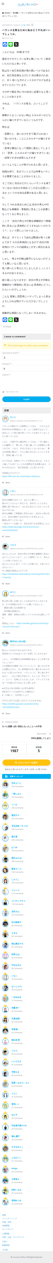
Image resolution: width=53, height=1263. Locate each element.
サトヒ (13, 417)
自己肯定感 (7, 327)
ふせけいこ (16, 1158)
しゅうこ (15, 879)
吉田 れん (15, 911)
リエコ (13, 545)
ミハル (14, 804)
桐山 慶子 (15, 1136)
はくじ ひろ (16, 986)
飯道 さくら (16, 869)
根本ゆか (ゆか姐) (18, 641)
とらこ (14, 1093)
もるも (14, 933)
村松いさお (16, 1190)
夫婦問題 (5, 1226)
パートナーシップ (9, 1219)
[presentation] (23, 383)
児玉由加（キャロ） (20, 826)
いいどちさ (16, 1061)
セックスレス (7, 1229)
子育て (5, 1242)
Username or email (10, 353)
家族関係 (5, 1245)
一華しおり (16, 794)
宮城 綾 (14, 1029)
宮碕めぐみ (16, 1200)
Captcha (6, 375)
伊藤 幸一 (15, 1008)
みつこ (13, 592)
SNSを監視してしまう (41, 738)
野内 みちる (16, 858)
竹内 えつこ (16, 783)
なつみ (14, 847)
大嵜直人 (15, 1179)
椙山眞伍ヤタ (17, 944)
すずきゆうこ (17, 1147)
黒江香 (14, 837)
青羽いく (15, 1104)
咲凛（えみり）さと (20, 1083)
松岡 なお (15, 954)
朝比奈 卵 (15, 1040)
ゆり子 (14, 1115)
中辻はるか (16, 965)
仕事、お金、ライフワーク (13, 1237)
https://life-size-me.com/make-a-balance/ (21, 476)
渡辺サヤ (15, 815)
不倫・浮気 (6, 1222)
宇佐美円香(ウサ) (19, 1125)
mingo (14, 1168)
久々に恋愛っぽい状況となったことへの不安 (22, 726)
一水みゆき (16, 997)
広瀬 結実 (15, 1018)
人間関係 (5, 1234)
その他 (23, 25)
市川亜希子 (16, 922)
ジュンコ (15, 890)
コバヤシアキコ (18, 901)
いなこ (13, 491)
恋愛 (4, 1215)
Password (6, 364)
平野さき (15, 1072)
